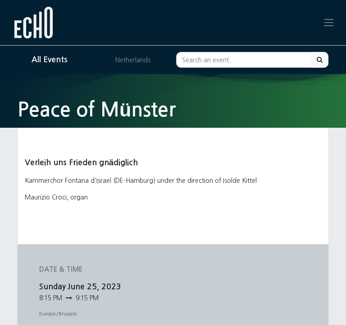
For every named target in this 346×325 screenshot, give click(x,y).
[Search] (319, 60)
